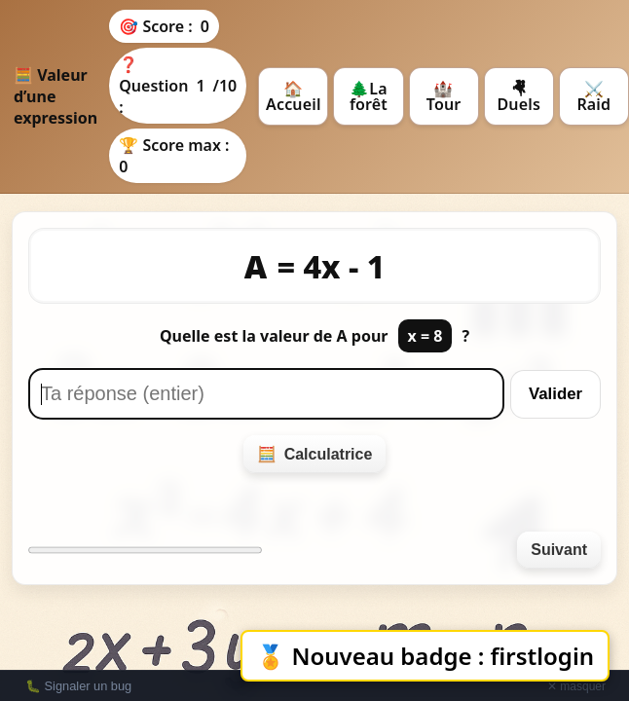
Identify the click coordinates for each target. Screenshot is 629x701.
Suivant (559, 549)
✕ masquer (576, 686)
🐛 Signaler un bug (78, 686)
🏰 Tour (444, 96)
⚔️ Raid (593, 96)
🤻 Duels (518, 96)
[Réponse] (266, 394)
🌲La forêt (369, 96)
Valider (555, 394)
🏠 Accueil (293, 96)
